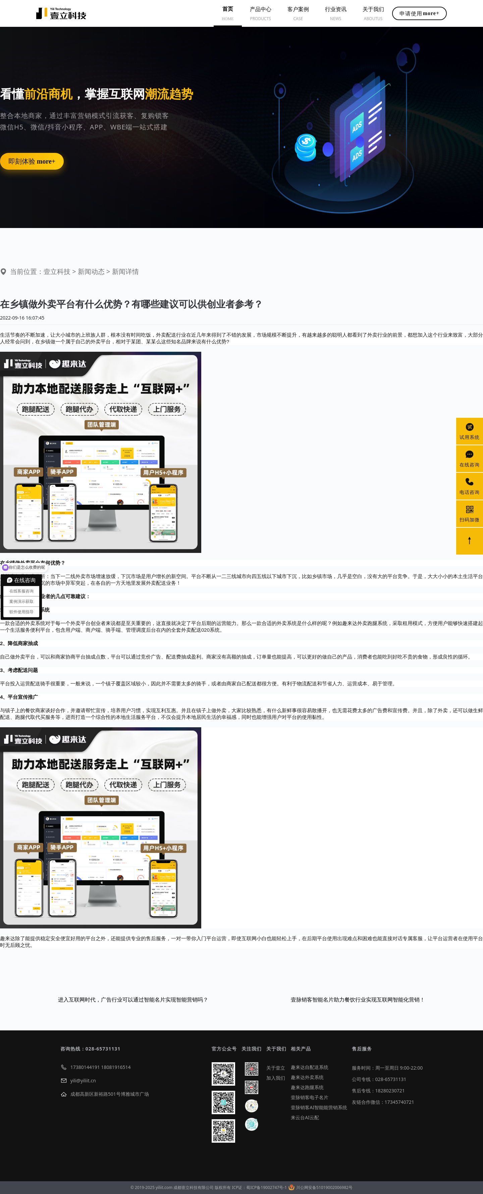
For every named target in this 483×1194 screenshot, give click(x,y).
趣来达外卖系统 (307, 1077)
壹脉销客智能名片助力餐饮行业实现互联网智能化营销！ (358, 999)
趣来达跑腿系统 (307, 1087)
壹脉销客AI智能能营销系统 (319, 1107)
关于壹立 (275, 1068)
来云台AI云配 (305, 1117)
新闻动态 (91, 271)
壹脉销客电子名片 (309, 1097)
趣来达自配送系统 (309, 1067)
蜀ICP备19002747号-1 (266, 1187)
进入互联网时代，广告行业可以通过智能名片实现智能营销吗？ (133, 999)
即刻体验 (31, 161)
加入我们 (275, 1078)
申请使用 (419, 13)
